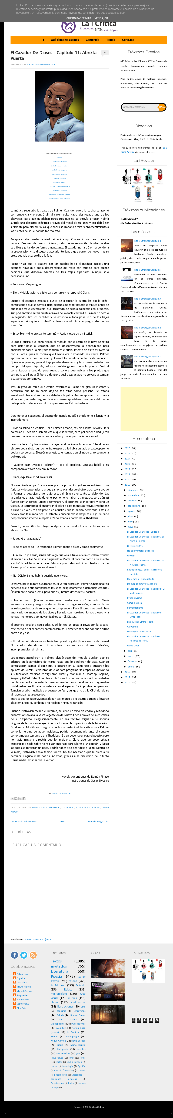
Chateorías (76, 1075)
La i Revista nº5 (135, 546)
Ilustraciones (40, 808)
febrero (132, 661)
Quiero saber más (78, 18)
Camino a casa (134, 603)
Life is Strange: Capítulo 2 (147, 328)
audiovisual (78, 1002)
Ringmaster (22, 995)
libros (54, 1002)
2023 (128, 464)
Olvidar (131, 556)
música (72, 998)
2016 (128, 682)
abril (130, 651)
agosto (132, 511)
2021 (128, 474)
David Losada (78, 1041)
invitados (54, 808)
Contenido (92, 40)
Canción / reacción (63, 1070)
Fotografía (62, 1049)
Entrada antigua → (98, 821)
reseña (73, 981)
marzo (131, 656)
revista (54, 1066)
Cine (83, 1007)
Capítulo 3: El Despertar (59, 170)
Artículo (80, 985)
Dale (162, 107)
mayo (131, 527)
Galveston (132, 627)
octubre (132, 500)
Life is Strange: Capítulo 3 (147, 299)
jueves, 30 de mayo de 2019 (41, 64)
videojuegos (72, 1036)
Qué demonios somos (65, 40)
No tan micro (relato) (88, 808)
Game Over (133, 645)
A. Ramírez (73, 1032)
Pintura (54, 1036)
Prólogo (59, 158)
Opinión (81, 1066)
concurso (61, 1011)
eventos (81, 1049)
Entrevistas (79, 1011)
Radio (71, 1083)
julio (130, 516)
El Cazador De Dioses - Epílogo (61, 793)
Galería (60, 1015)
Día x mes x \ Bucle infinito (140, 579)
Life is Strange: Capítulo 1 (147, 356)
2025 (128, 453)
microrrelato (59, 994)
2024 (128, 459)
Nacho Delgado (74, 1062)
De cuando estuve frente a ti (142, 584)
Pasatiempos (57, 1083)
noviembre (134, 495)
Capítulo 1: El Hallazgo (60, 162)
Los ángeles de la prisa (139, 631)
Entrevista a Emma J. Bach (140, 622)
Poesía (56, 977)
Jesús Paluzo (57, 1058)
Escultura (80, 1070)
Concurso (128, 40)
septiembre (134, 506)
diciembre (133, 490)
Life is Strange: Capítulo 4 (147, 241)
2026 (128, 448)
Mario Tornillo (78, 1045)
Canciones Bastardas (64, 1079)
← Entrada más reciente (24, 821)
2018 (128, 672)
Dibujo (60, 1045)
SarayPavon (23, 999)
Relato (68, 989)
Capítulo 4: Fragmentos (59, 174)
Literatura (68, 808)
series (82, 1058)
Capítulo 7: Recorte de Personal (60, 186)
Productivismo (134, 598)
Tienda (110, 40)
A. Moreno (22, 974)
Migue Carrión (58, 1041)
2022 (128, 469)
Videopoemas (58, 1024)
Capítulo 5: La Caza (60, 178)
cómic (71, 1058)
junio (130, 522)
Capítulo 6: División (60, 182)
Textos (56, 961)
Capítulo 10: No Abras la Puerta (59, 199)
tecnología (67, 1066)
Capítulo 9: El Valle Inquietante (59, 194)
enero (131, 667)
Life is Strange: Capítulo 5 (147, 270)
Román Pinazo (78, 1015)
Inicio (62, 821)
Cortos (59, 1062)
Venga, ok (101, 18)
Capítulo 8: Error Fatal (60, 190)
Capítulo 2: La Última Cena (59, 166)
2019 (128, 485)
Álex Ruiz (21, 1008)
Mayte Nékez (24, 987)
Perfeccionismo (135, 608)
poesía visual (60, 1075)
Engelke (21, 978)
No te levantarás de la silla (140, 551)
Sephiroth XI (23, 1004)
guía (78, 1053)
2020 (128, 479)
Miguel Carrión (24, 991)
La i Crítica (22, 982)
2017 (128, 677)
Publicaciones (78, 1024)
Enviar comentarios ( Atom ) (39, 939)
